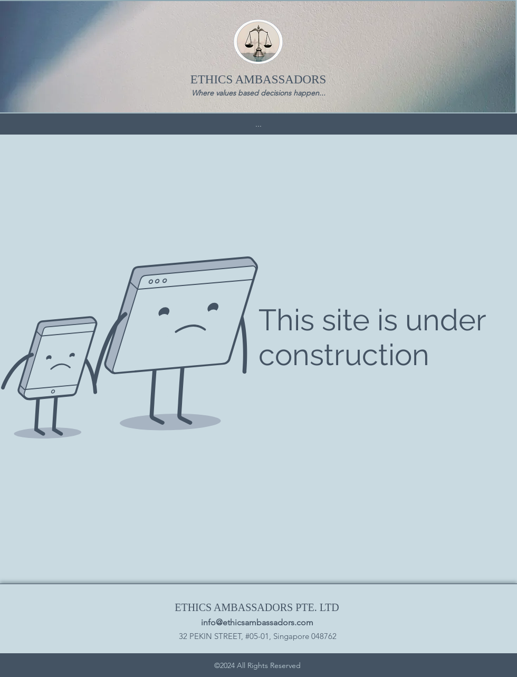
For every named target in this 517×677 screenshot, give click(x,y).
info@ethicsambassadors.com (257, 622)
